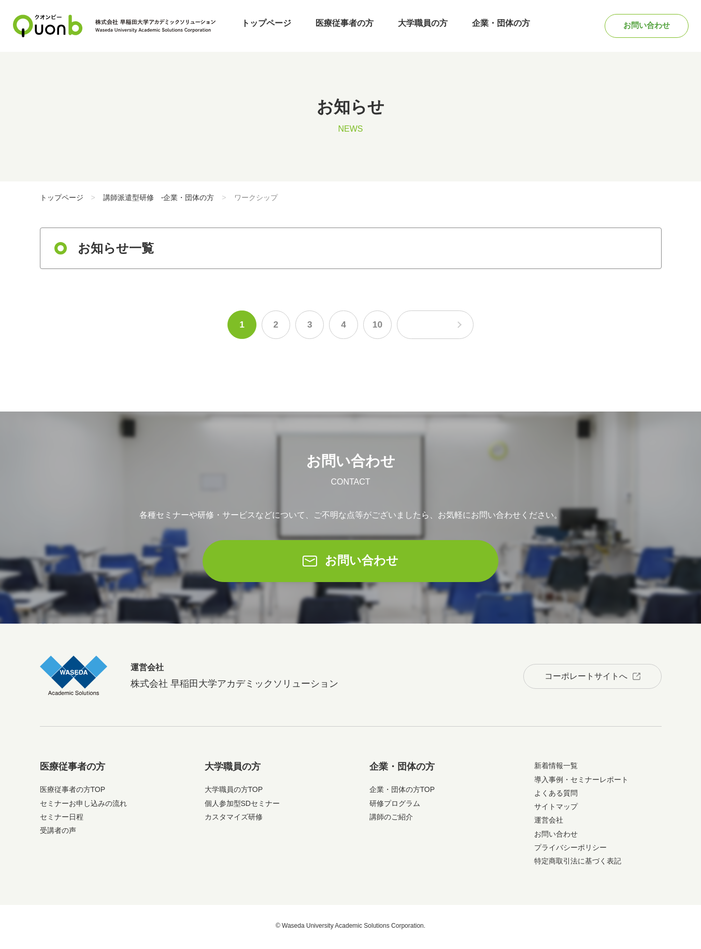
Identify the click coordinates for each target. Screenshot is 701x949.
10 (373, 326)
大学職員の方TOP (234, 792)
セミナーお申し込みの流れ (83, 805)
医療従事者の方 (342, 25)
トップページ (267, 25)
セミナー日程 (61, 819)
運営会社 (548, 822)
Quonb (47, 26)
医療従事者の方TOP (73, 792)
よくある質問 (556, 795)
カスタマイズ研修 (234, 819)
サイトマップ (556, 809)
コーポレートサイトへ (582, 677)
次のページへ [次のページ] (439, 325)
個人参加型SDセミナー (242, 805)
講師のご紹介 (391, 819)
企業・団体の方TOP (402, 792)
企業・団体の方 (491, 25)
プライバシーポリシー (570, 850)
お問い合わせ (642, 25)
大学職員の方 (416, 25)
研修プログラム (394, 805)
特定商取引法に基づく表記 (577, 863)
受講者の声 (58, 833)
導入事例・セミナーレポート (581, 781)
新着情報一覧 (556, 768)
